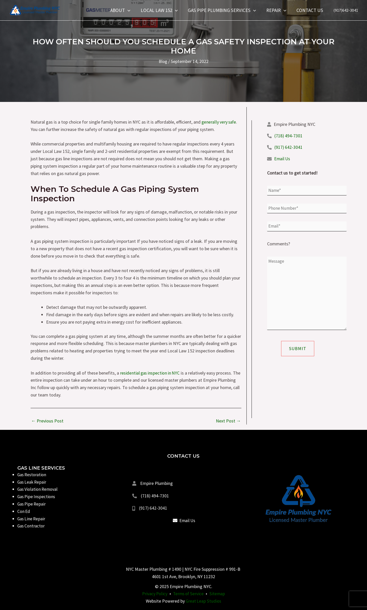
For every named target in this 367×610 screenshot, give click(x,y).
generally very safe (219, 122)
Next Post (228, 421)
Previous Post (47, 421)
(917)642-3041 (345, 10)
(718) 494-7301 (288, 136)
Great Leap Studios (203, 601)
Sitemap (218, 593)
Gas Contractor (31, 526)
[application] (130, 10)
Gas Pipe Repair (32, 504)
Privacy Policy (154, 593)
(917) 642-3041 (288, 147)
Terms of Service (189, 593)
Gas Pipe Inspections (37, 496)
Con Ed (24, 511)
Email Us (282, 159)
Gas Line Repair (32, 519)
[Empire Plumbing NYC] (34, 9)
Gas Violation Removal (38, 489)
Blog (163, 61)
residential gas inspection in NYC (151, 373)
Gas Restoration (32, 475)
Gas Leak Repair (32, 482)
